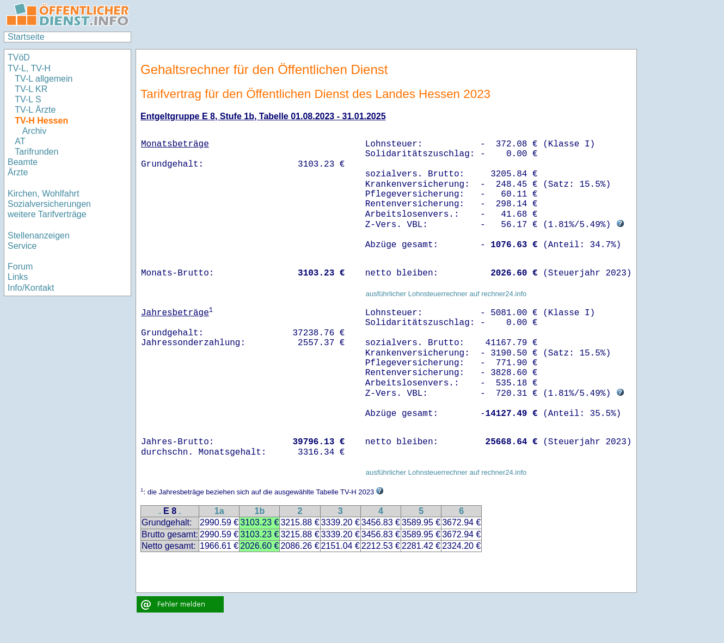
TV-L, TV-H (29, 68)
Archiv (34, 131)
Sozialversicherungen (49, 204)
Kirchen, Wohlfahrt (43, 193)
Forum (20, 266)
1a (219, 511)
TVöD (19, 57)
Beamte (23, 162)
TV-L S (28, 99)
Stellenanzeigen (39, 235)
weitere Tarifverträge (47, 214)
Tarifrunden (38, 151)
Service (22, 245)
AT (20, 141)
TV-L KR (32, 89)
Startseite (26, 36)
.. (160, 512)
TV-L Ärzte (35, 109)
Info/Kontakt (31, 287)
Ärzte (18, 172)
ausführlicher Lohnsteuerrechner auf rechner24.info (446, 294)
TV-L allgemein (43, 78)
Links (18, 276)
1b (259, 511)
